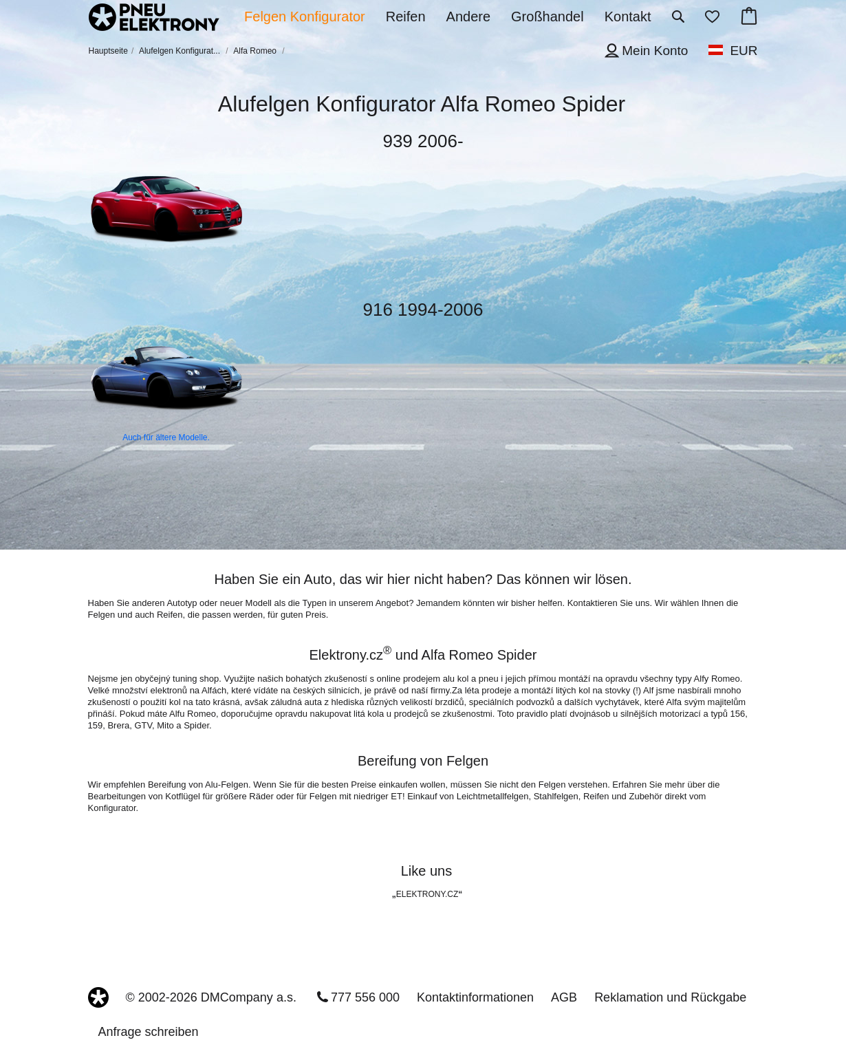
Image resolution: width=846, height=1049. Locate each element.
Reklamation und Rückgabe (670, 997)
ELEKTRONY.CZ (427, 894)
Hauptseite (108, 51)
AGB (564, 997)
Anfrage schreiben (148, 1032)
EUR (743, 50)
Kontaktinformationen (475, 997)
